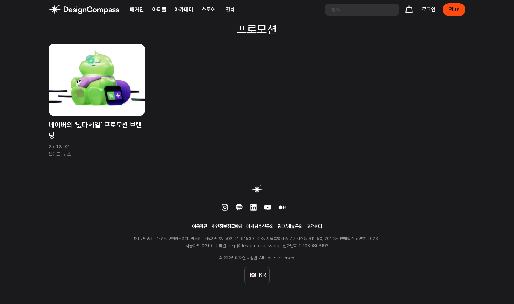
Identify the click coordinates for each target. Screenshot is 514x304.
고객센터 (314, 226)
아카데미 (184, 9)
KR (258, 275)
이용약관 (200, 226)
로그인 (429, 9)
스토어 (209, 9)
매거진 (137, 9)
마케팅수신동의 (259, 226)
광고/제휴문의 (290, 226)
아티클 (159, 9)
